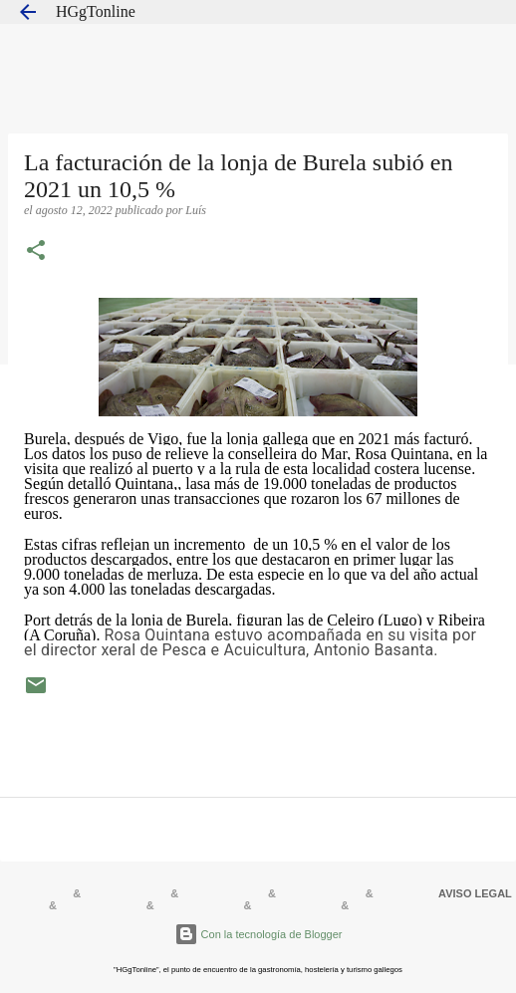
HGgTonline (95, 11)
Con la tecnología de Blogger (258, 934)
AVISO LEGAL (475, 893)
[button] (36, 252)
